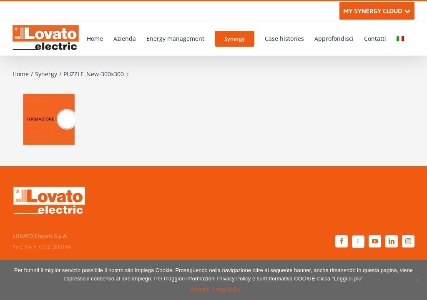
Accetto (199, 289)
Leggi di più (227, 289)
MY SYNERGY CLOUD (376, 11)
